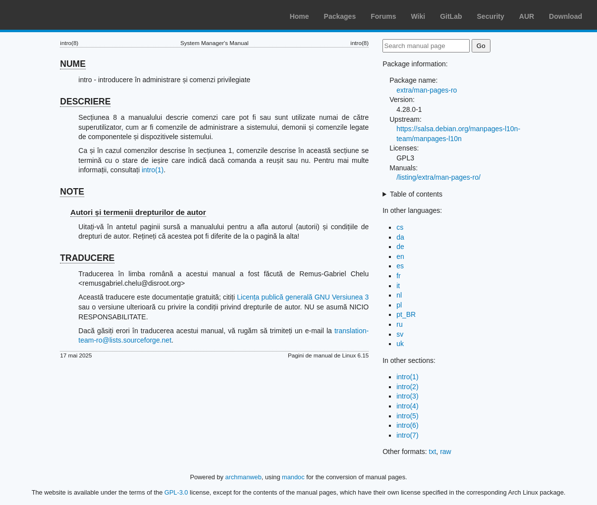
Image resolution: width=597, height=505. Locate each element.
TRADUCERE (87, 258)
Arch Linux (54, 15)
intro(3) (407, 396)
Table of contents (416, 194)
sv (399, 334)
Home (299, 16)
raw (445, 451)
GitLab (451, 16)
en (400, 256)
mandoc (293, 477)
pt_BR (406, 314)
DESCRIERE (85, 101)
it (398, 286)
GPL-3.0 (176, 492)
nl (399, 295)
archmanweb (243, 477)
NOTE (72, 192)
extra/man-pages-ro (426, 90)
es (400, 266)
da (400, 237)
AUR (526, 16)
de (400, 247)
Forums (383, 16)
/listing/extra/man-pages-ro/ (438, 177)
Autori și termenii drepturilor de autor (138, 212)
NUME (73, 64)
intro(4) (407, 406)
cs (399, 227)
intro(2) (407, 387)
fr (398, 276)
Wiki (418, 16)
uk (400, 344)
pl (399, 305)
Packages (340, 16)
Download (565, 16)
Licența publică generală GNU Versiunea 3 (303, 297)
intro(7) (407, 435)
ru (399, 324)
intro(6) (407, 425)
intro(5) (407, 416)
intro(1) (152, 170)
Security (490, 16)
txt (432, 451)
